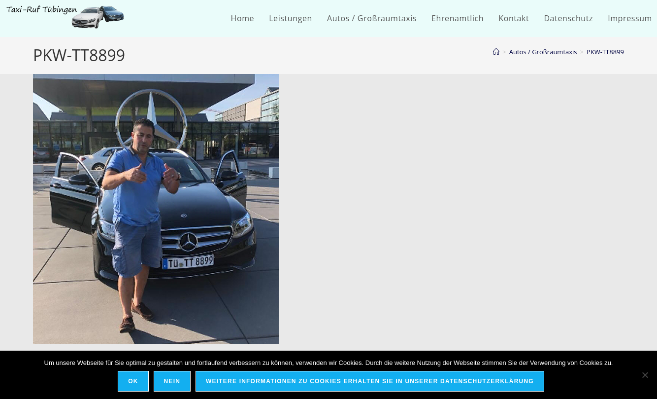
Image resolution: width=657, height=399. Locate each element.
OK (133, 381)
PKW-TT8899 (605, 51)
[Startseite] (496, 51)
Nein (172, 381)
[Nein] (645, 375)
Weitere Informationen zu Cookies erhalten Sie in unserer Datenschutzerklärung (370, 381)
